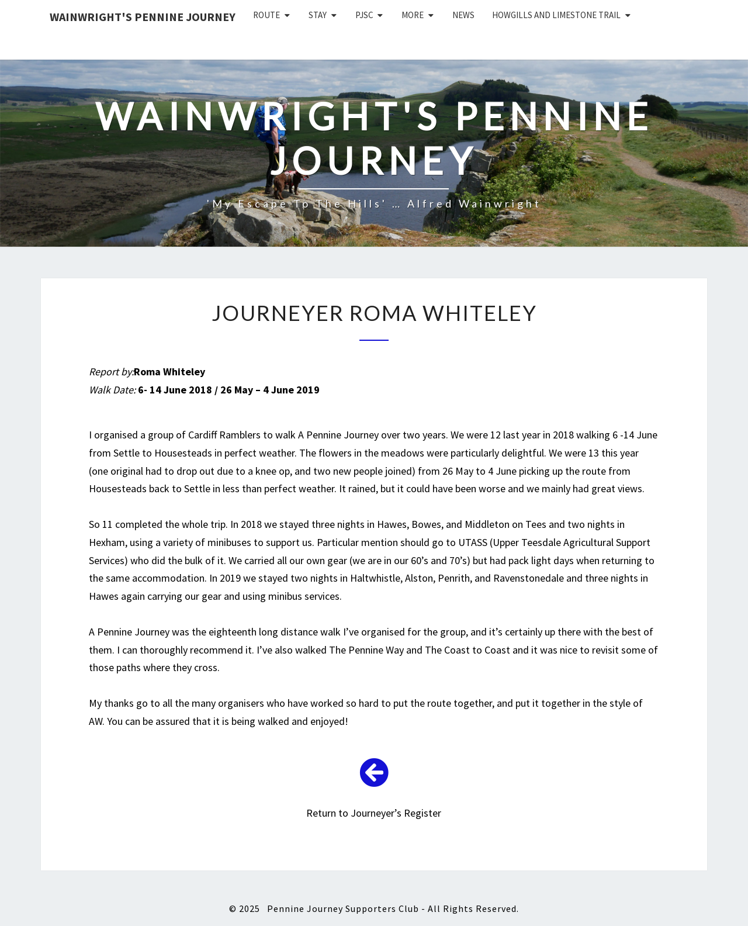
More (412, 14)
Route (266, 14)
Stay (318, 14)
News (463, 14)
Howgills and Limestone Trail (556, 14)
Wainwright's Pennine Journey (143, 16)
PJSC (364, 14)
